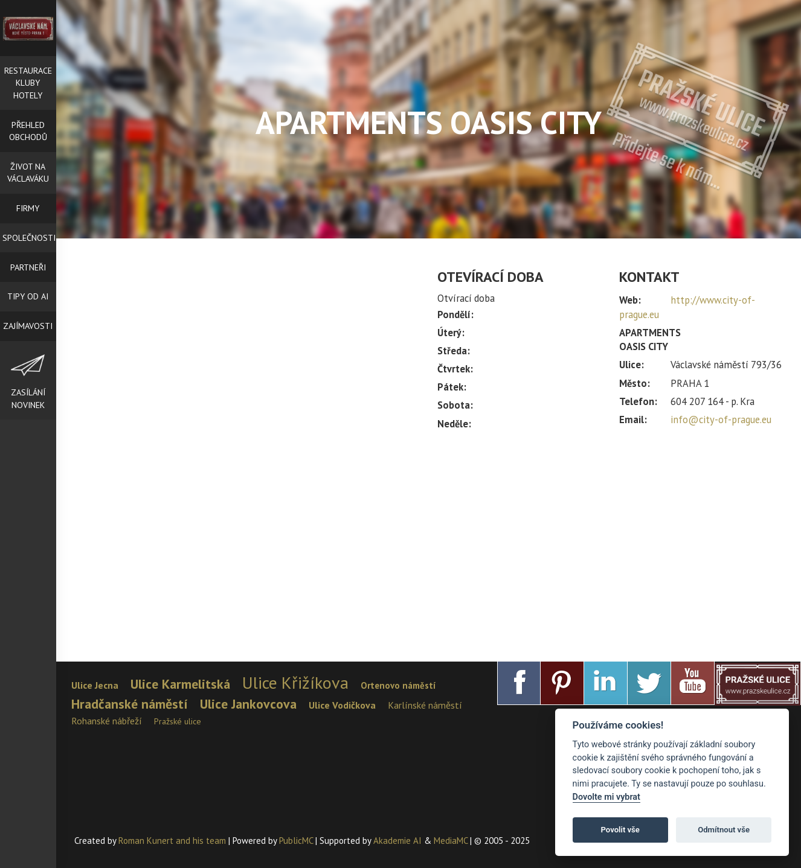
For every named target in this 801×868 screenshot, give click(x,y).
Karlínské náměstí (425, 705)
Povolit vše (620, 829)
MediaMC (451, 840)
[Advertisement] (610, 540)
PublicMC (296, 840)
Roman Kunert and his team (173, 840)
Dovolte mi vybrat (606, 797)
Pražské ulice (177, 721)
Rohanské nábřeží (106, 721)
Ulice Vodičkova (342, 705)
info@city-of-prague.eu (721, 419)
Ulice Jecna (94, 685)
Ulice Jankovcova (248, 703)
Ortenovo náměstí (398, 685)
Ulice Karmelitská (180, 683)
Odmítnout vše (724, 829)
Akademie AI (397, 840)
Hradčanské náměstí (129, 703)
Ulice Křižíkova (295, 682)
